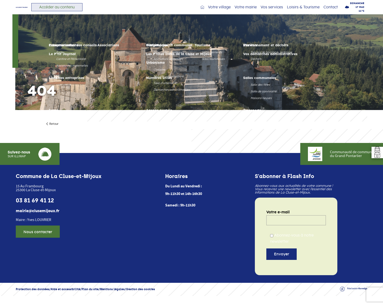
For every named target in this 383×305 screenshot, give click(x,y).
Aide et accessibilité (65, 300)
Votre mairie (246, 12)
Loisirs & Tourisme (303, 12)
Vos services (272, 12)
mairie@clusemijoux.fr (37, 222)
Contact (330, 12)
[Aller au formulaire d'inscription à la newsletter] (374, 143)
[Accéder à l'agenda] (374, 161)
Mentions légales (112, 300)
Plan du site (90, 300)
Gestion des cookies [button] (140, 300)
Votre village (219, 12)
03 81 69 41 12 (35, 212)
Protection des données (32, 300)
